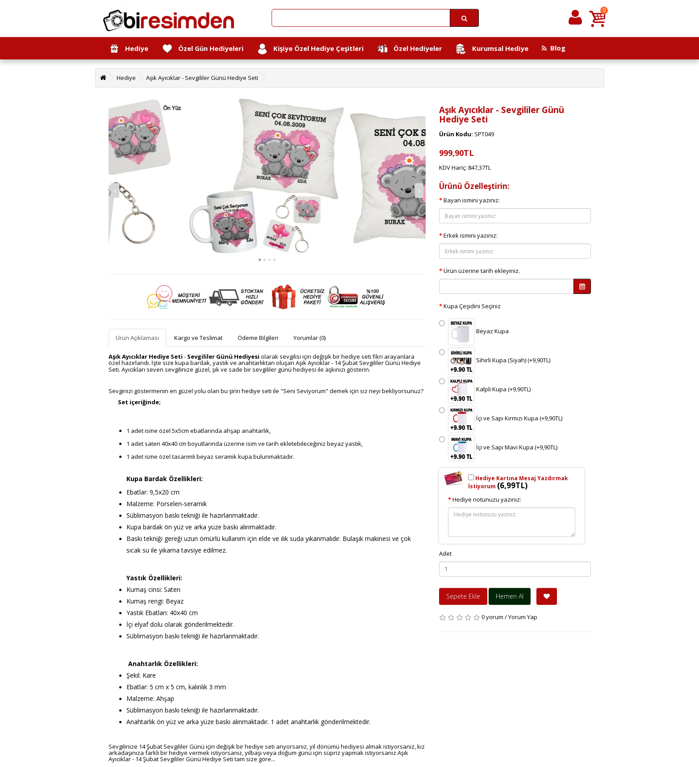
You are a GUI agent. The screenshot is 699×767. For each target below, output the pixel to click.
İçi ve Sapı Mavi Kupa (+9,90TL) (498, 448)
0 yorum (492, 617)
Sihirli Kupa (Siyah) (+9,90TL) (494, 361)
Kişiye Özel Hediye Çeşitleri (310, 48)
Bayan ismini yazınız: (472, 200)
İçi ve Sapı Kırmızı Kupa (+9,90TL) (500, 419)
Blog (553, 47)
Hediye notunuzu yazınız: (486, 499)
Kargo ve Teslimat (198, 338)
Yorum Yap (522, 617)
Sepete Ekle (463, 596)
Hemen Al (509, 596)
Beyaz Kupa (474, 332)
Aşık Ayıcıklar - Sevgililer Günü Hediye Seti (202, 78)
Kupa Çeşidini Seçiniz (472, 306)
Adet (445, 553)
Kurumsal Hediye (492, 48)
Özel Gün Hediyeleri (202, 48)
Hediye (128, 48)
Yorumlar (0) (309, 338)
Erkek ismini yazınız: (471, 235)
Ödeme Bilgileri (258, 338)
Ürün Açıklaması (137, 338)
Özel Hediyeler (409, 48)
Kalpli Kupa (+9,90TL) (485, 390)
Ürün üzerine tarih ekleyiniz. (482, 271)
